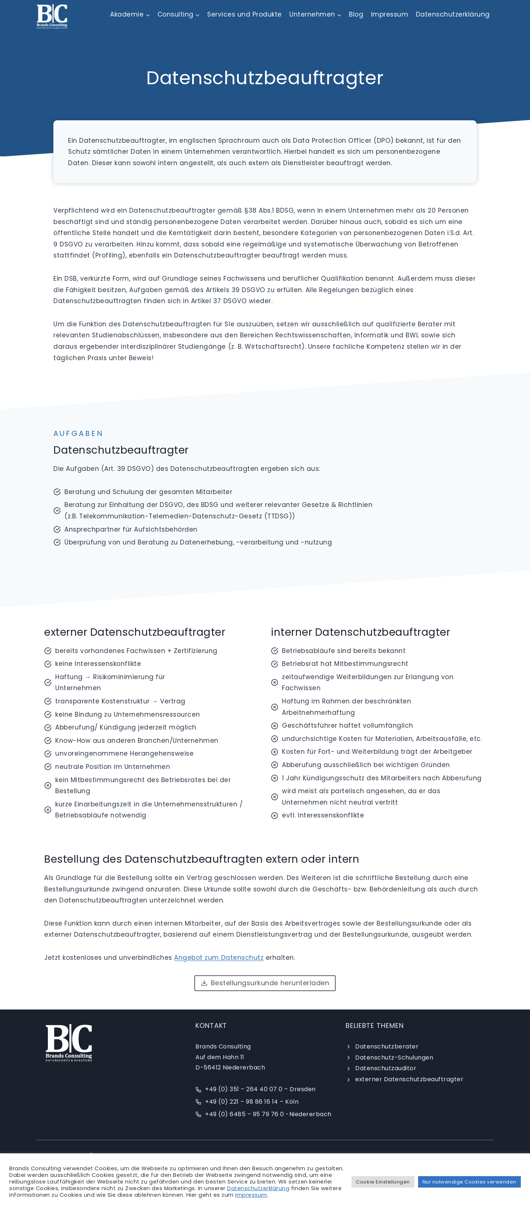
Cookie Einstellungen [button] (383, 1181)
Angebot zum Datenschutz (219, 957)
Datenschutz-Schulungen (394, 1057)
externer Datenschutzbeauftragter (409, 1079)
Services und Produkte (244, 14)
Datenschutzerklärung (453, 14)
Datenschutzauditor (385, 1068)
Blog (356, 14)
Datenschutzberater (386, 1046)
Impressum (390, 14)
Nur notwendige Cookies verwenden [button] (469, 1181)
